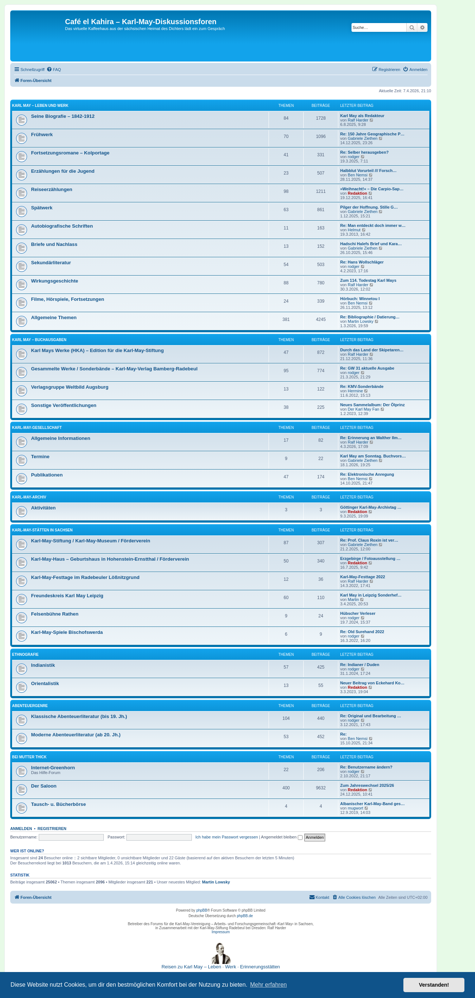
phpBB (201, 910)
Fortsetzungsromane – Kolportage (70, 153)
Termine (40, 456)
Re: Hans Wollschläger (362, 262)
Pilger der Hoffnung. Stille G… (369, 207)
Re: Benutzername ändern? (366, 767)
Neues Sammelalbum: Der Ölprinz (372, 405)
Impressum (220, 932)
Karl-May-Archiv (29, 497)
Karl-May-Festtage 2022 (362, 577)
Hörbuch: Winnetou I (360, 298)
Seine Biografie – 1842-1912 (63, 116)
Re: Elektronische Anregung (367, 474)
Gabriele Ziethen (362, 138)
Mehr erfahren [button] (268, 985)
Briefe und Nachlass (54, 244)
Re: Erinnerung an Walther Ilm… (371, 438)
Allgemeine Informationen (60, 438)
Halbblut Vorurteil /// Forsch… (368, 170)
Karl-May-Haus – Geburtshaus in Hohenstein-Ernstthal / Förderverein (110, 559)
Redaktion (357, 193)
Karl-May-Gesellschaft (37, 428)
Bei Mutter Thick (29, 757)
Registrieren (52, 828)
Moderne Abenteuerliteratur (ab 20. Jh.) (76, 734)
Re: (343, 734)
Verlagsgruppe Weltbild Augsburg (70, 387)
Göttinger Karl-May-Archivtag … (370, 507)
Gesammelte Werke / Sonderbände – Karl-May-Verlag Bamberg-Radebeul (114, 368)
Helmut (354, 230)
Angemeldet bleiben (281, 837)
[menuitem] (53, 69)
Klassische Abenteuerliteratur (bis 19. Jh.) (79, 716)
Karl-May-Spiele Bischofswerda (67, 632)
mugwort (355, 808)
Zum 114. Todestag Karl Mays (368, 280)
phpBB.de (245, 916)
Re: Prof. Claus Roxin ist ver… (369, 540)
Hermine (355, 391)
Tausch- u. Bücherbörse (58, 804)
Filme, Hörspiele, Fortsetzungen (67, 299)
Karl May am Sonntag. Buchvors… (373, 456)
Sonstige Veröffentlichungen (63, 405)
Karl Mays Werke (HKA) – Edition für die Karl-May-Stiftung (97, 350)
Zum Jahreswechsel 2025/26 (367, 785)
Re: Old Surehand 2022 (362, 631)
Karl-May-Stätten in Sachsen (42, 530)
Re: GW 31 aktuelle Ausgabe (367, 368)
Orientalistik (45, 683)
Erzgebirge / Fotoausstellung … (370, 558)
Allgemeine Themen (54, 317)
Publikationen (46, 475)
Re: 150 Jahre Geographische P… (372, 134)
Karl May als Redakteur (362, 115)
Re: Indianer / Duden (359, 664)
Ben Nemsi (358, 175)
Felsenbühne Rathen (55, 614)
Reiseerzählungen (51, 189)
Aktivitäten (43, 508)
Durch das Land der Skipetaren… (372, 350)
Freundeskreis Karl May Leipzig (67, 595)
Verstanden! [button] (434, 985)
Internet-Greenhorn (53, 767)
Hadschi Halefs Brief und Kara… (371, 244)
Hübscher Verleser (358, 613)
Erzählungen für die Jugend (63, 171)
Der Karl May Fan (363, 409)
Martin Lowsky (360, 321)
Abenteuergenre (30, 706)
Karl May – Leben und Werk (40, 106)
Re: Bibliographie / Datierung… (370, 317)
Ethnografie (25, 655)
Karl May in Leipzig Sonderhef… (371, 595)
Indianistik (43, 665)
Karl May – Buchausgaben (39, 340)
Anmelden (21, 828)
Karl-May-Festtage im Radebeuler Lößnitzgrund (85, 577)
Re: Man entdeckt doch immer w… (373, 225)
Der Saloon (44, 786)
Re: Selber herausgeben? (364, 152)
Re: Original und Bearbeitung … (370, 716)
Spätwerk (42, 207)
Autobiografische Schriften (62, 226)
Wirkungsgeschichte (54, 281)
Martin (353, 599)
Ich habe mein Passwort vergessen (226, 837)
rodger (354, 156)
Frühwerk (42, 134)
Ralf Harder (358, 120)
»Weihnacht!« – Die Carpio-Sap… (371, 189)
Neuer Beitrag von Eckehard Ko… (372, 683)
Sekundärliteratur (51, 262)
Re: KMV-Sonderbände (362, 386)
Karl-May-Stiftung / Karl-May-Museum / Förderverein (90, 540)
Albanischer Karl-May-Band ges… (372, 803)
